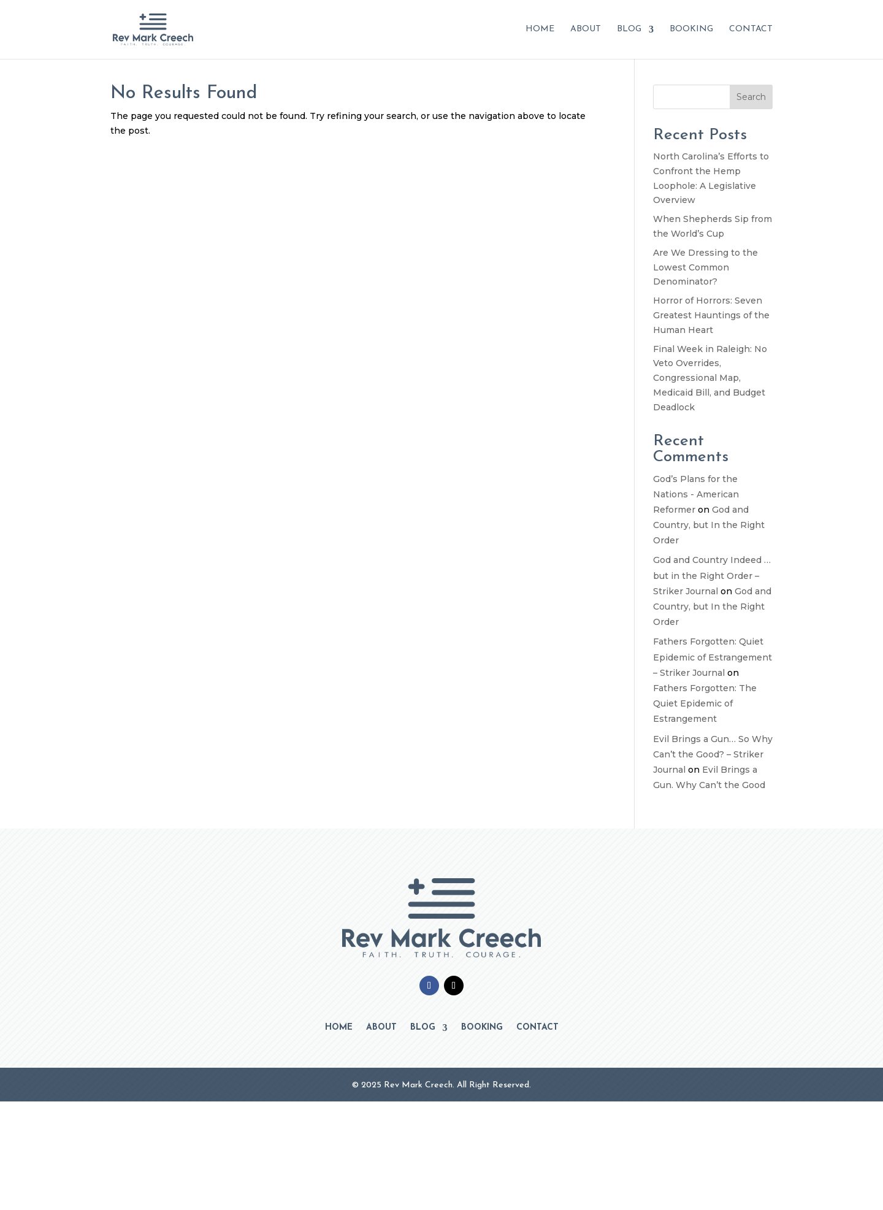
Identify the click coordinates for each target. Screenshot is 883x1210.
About (585, 29)
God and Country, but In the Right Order (709, 525)
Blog (629, 29)
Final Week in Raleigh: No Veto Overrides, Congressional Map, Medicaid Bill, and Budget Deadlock (710, 378)
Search (751, 96)
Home (540, 29)
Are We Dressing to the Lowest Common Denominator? (705, 267)
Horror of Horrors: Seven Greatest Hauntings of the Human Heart (711, 315)
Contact (751, 29)
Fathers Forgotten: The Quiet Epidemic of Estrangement (705, 703)
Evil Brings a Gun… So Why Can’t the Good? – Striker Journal (713, 754)
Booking (691, 29)
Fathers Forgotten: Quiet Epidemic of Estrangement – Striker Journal (712, 657)
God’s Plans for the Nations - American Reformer (696, 494)
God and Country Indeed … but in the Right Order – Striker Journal (712, 575)
